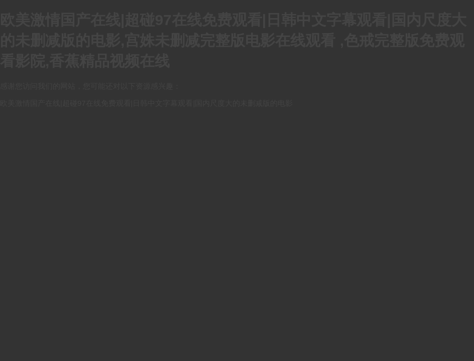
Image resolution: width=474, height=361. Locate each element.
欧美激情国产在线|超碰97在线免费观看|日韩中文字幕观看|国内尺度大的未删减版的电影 (146, 103)
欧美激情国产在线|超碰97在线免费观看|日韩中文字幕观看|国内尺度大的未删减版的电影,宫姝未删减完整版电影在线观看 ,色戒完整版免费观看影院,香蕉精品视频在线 (233, 40)
